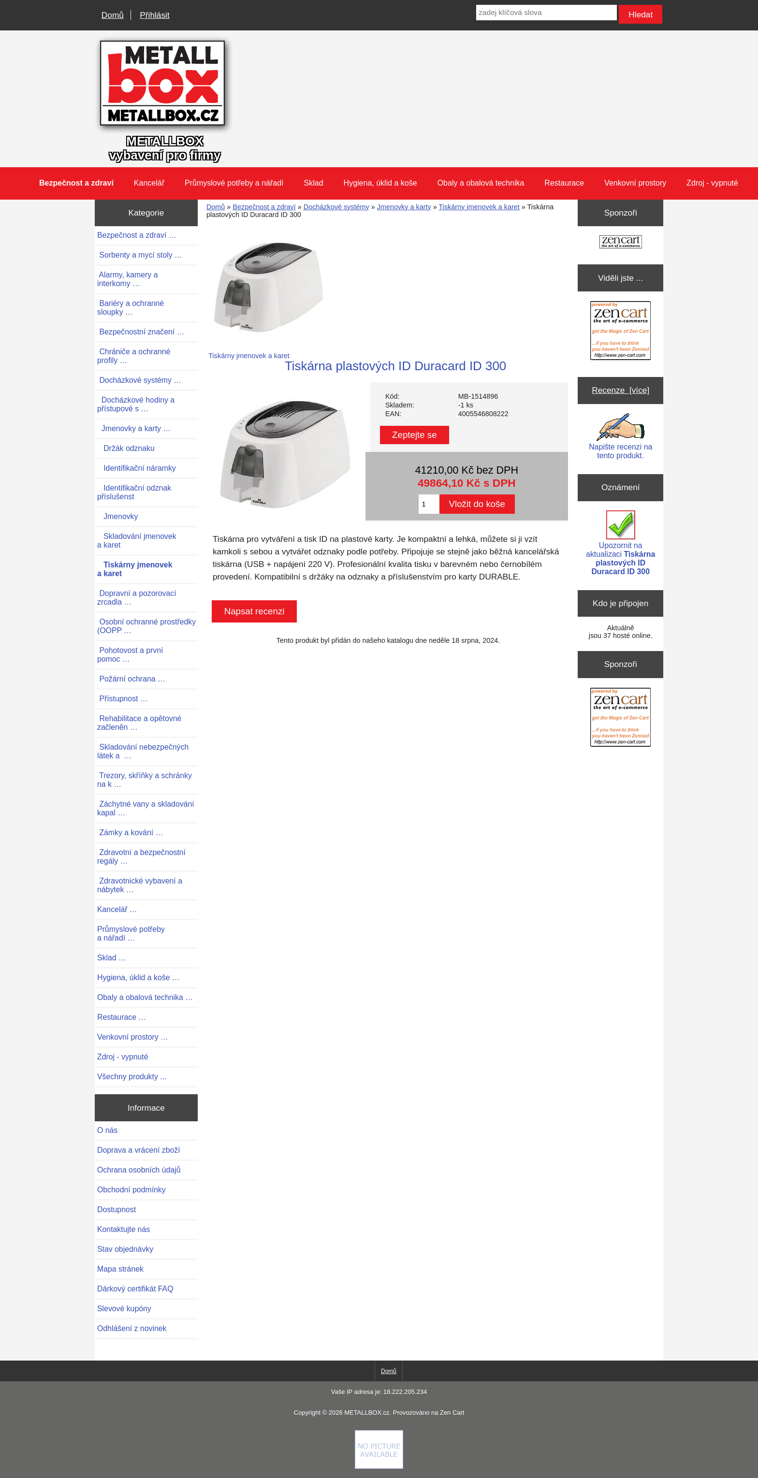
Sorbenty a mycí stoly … (139, 255)
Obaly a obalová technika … (145, 997)
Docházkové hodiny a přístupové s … (136, 404)
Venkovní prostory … (132, 1037)
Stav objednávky (125, 1249)
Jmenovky (117, 516)
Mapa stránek (120, 1269)
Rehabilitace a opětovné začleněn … (139, 722)
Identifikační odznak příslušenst (134, 492)
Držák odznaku (126, 448)
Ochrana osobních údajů (138, 1170)
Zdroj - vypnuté (712, 183)
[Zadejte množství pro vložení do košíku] (429, 504)
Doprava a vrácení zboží (138, 1150)
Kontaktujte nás (123, 1229)
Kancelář (149, 183)
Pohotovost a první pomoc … (130, 654)
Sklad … (111, 958)
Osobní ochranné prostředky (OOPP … (146, 626)
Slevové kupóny (124, 1308)
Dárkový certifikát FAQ (135, 1289)
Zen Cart (452, 1412)
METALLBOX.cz (366, 1412)
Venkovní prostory (635, 183)
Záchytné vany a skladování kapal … (145, 808)
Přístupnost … (122, 699)
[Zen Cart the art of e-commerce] (620, 243)
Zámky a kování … (130, 832)
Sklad (313, 183)
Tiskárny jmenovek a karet (478, 207)
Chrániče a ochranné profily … (133, 356)
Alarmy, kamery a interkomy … (127, 279)
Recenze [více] (620, 390)
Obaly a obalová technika (481, 183)
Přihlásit (154, 15)
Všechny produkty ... (131, 1076)
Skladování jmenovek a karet (136, 540)
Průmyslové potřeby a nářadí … (131, 933)
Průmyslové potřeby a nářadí (234, 183)
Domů (113, 15)
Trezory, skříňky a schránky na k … (144, 779)
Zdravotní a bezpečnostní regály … (141, 856)
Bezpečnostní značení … (140, 332)
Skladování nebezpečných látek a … (143, 751)
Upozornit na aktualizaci (620, 543)
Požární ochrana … (131, 679)
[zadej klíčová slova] (546, 12)
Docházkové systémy (336, 207)
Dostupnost (116, 1209)
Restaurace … (121, 1017)
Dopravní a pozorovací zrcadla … (136, 597)
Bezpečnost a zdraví (264, 207)
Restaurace (564, 183)
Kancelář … (117, 909)
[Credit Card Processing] (379, 1466)
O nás (107, 1130)
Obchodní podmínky (131, 1190)
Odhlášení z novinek (131, 1328)
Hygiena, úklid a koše (380, 183)
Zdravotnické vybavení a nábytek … (139, 885)
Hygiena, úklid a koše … (138, 977)
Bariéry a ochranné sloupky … (130, 307)
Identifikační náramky (136, 468)
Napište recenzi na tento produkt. (620, 436)
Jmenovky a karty (404, 207)
